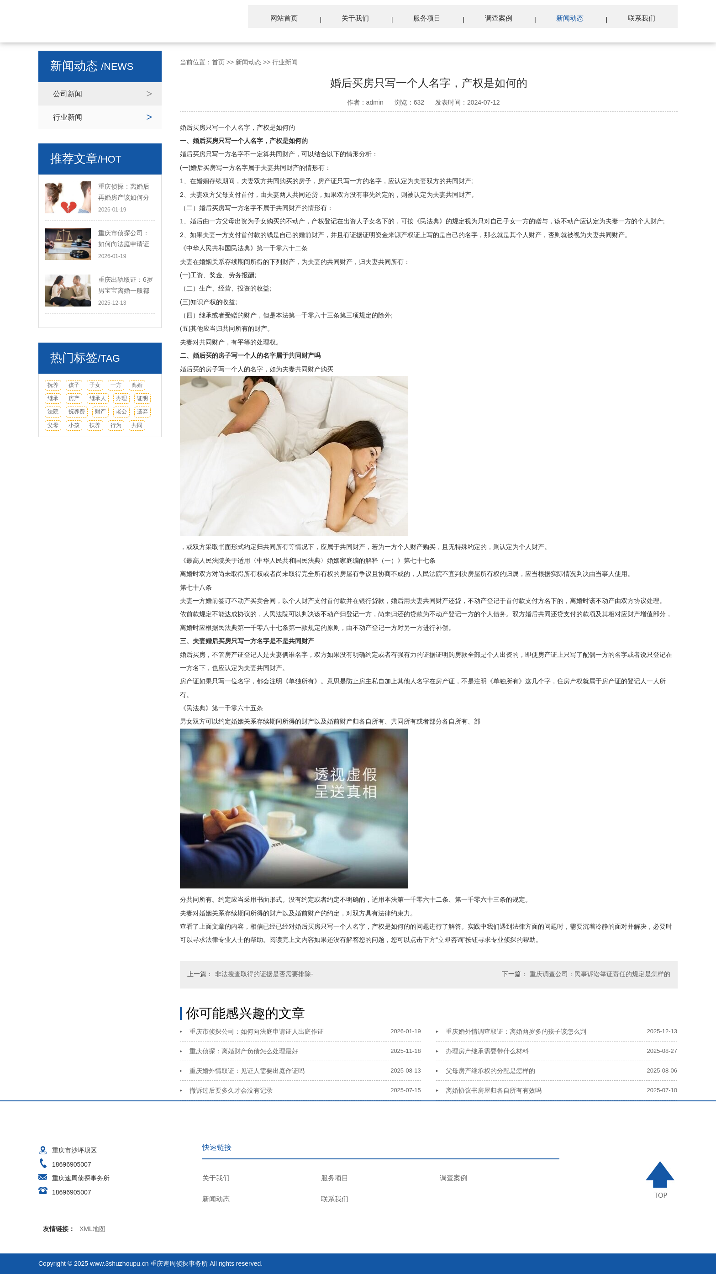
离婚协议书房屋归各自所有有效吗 (494, 1090)
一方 (116, 385)
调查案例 (506, 19)
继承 (52, 398)
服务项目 (438, 19)
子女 (95, 385)
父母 (52, 425)
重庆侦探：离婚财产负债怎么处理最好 (244, 1051)
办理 (121, 398)
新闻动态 (575, 19)
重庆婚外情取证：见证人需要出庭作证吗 (247, 1070)
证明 (142, 398)
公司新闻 (67, 94)
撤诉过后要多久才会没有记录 (231, 1090)
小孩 (73, 425)
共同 (137, 425)
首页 (218, 62)
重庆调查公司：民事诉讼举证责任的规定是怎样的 (600, 974)
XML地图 (92, 1228)
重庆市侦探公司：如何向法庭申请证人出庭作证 (257, 1031)
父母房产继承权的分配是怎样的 (490, 1070)
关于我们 (369, 19)
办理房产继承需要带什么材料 (487, 1051)
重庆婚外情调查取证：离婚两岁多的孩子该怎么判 (516, 1031)
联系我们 (643, 19)
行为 (116, 425)
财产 (100, 411)
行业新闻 (67, 117)
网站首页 (301, 19)
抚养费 (76, 411)
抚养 (52, 385)
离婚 (137, 385)
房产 (73, 398)
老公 (121, 411)
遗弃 (142, 411)
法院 (52, 411)
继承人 (98, 398)
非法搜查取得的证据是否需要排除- (264, 974)
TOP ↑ (662, 1179)
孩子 (73, 385)
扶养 (95, 425)
